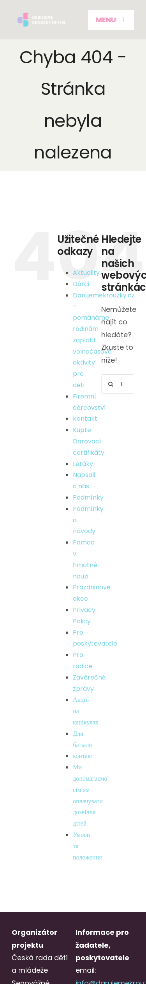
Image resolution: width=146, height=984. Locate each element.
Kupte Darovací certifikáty (88, 441)
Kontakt (85, 418)
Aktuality (86, 272)
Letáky (83, 463)
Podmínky (88, 497)
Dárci (81, 283)
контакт (83, 755)
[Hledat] (111, 384)
